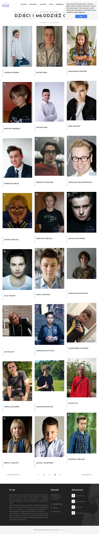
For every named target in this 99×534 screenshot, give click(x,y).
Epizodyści (33, 4)
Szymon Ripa (42, 127)
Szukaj (43, 22)
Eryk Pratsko (74, 126)
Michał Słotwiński (76, 238)
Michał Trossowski (44, 463)
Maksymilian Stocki (45, 351)
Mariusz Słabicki (11, 184)
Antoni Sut (9, 352)
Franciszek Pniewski (77, 71)
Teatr (51, 4)
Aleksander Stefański (78, 348)
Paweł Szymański (12, 407)
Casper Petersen (11, 73)
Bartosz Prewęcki (12, 129)
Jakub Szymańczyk (44, 407)
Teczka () (55, 22)
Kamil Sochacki (43, 295)
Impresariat (60, 4)
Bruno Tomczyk (11, 463)
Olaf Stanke (9, 296)
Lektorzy (43, 4)
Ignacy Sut (73, 403)
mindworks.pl (62, 530)
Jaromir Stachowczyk (78, 293)
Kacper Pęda (41, 73)
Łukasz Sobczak (11, 240)
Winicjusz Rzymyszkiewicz (80, 182)
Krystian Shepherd (44, 182)
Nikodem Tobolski (76, 459)
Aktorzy (24, 4)
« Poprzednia (13, 475)
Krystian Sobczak (44, 238)
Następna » (87, 475)
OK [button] (81, 16)
